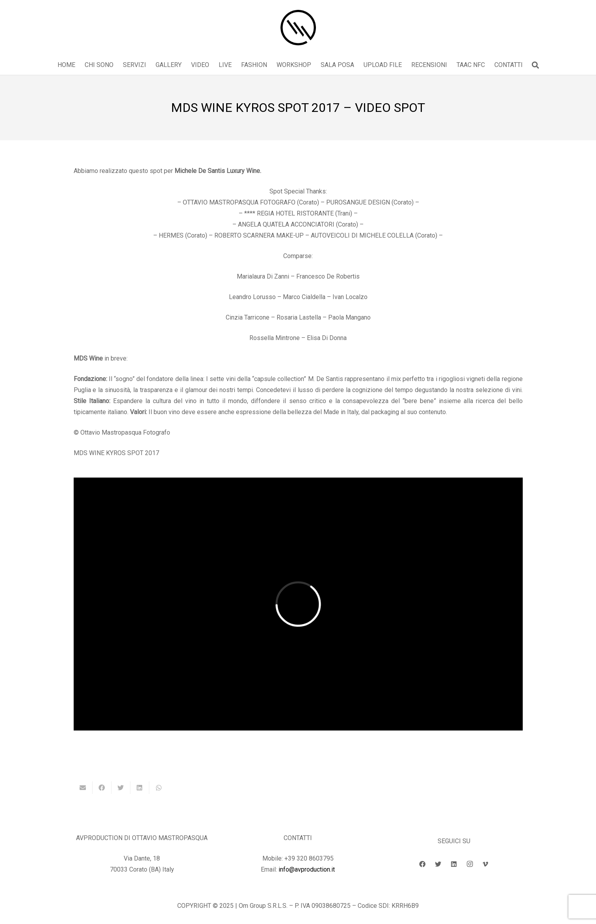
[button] (535, 65)
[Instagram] (469, 864)
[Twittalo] (120, 787)
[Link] (298, 27)
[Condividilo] (102, 787)
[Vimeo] (485, 864)
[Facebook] (422, 864)
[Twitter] (438, 864)
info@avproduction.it (307, 869)
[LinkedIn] (454, 864)
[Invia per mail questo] (83, 787)
